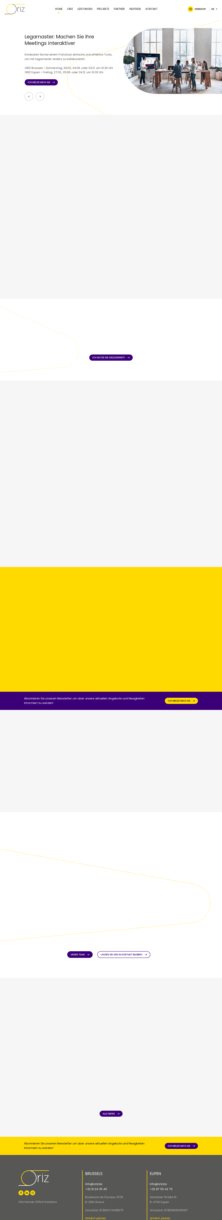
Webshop (192, 9)
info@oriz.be (93, 1184)
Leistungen (84, 9)
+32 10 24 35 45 (96, 1189)
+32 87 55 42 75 (161, 1189)
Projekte (103, 9)
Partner (119, 9)
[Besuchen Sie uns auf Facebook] (20, 1192)
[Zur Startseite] (22, 9)
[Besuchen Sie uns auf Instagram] (32, 1192)
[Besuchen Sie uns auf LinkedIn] (26, 1192)
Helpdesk (135, 9)
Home (58, 9)
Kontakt (151, 9)
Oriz (70, 9)
